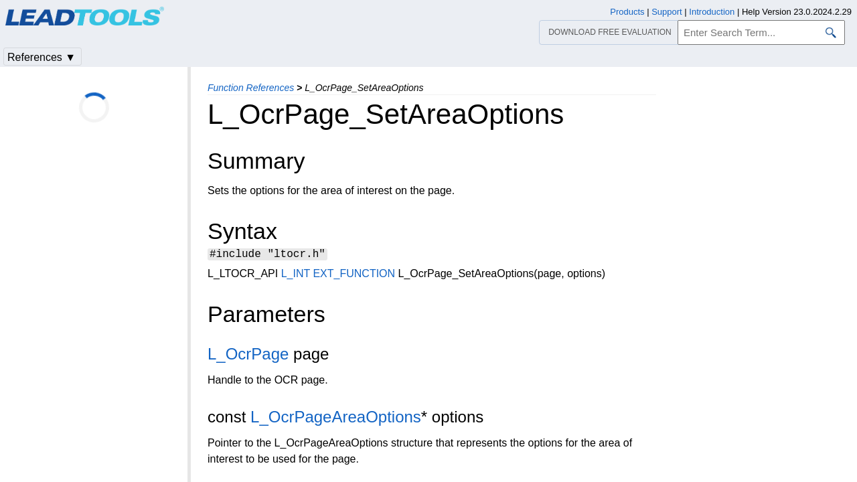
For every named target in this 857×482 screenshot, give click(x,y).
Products (627, 12)
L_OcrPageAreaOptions (335, 419)
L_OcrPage (248, 356)
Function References (251, 87)
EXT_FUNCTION (354, 275)
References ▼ (41, 57)
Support (666, 12)
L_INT (295, 275)
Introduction (711, 12)
